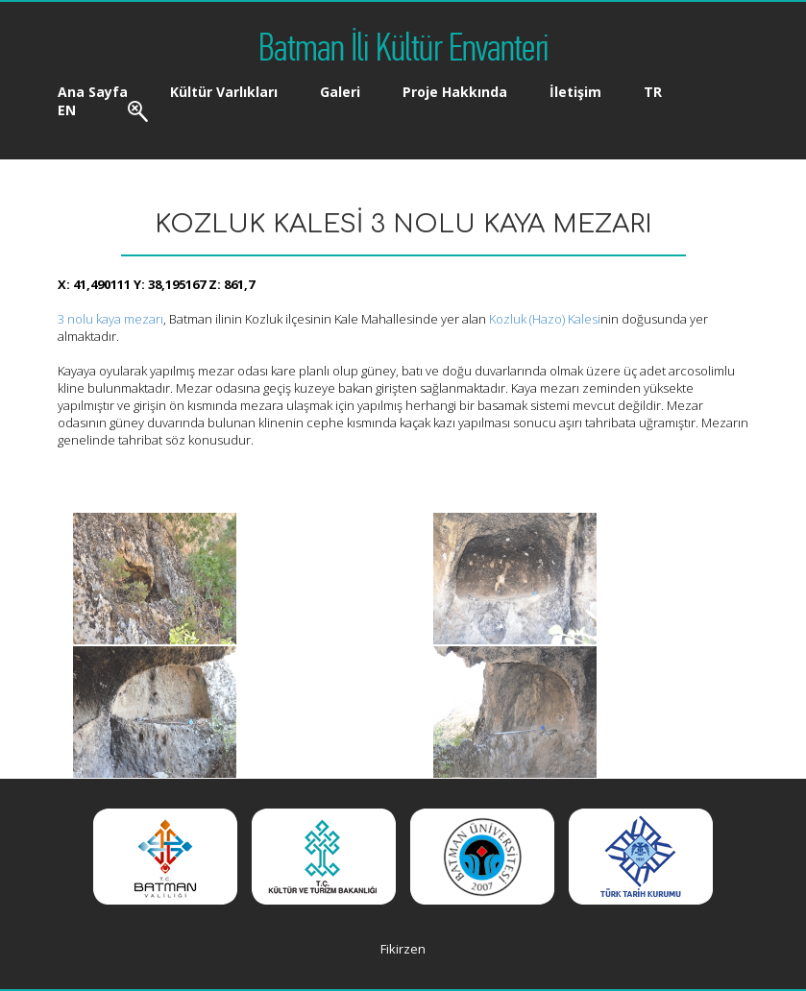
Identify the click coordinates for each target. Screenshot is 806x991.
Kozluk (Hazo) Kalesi (544, 318)
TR (653, 92)
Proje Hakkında (455, 92)
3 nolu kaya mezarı (110, 318)
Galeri (340, 92)
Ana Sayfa (93, 92)
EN (67, 110)
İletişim (575, 92)
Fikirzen (403, 948)
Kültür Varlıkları (224, 92)
